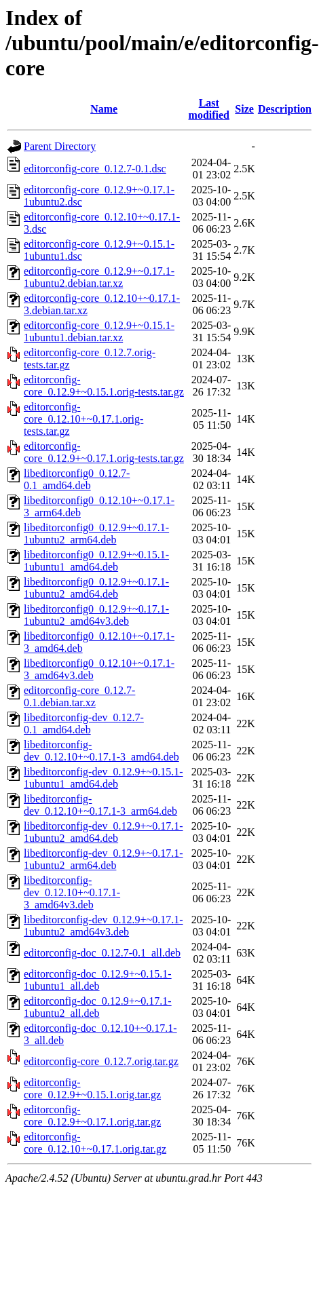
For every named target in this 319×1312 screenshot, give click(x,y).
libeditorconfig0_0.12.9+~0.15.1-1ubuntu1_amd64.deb (96, 561)
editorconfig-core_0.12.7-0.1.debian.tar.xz (79, 696)
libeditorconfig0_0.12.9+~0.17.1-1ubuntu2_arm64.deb (96, 533)
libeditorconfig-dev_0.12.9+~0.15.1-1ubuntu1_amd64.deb (103, 778)
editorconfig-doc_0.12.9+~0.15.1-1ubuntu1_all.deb (98, 980)
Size (244, 109)
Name (103, 109)
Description (285, 109)
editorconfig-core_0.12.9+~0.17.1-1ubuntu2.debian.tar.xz (99, 277)
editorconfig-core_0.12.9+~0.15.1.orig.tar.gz (92, 1088)
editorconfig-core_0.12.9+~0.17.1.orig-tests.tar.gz (104, 452)
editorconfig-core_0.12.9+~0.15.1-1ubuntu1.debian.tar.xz (99, 331)
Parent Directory (60, 146)
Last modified (209, 109)
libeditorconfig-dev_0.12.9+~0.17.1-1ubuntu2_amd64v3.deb (103, 926)
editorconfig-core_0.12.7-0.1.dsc (95, 168)
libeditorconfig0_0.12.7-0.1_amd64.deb (77, 479)
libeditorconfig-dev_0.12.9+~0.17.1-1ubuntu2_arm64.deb (103, 859)
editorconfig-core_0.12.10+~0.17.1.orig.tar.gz (95, 1143)
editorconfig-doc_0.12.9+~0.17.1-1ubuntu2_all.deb (98, 1007)
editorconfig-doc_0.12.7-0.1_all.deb (102, 953)
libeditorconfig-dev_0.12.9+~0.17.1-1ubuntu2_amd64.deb (103, 832)
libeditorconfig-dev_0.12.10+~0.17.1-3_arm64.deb (100, 805)
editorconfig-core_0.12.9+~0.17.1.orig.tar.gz (92, 1115)
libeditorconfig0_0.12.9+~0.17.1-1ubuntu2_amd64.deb (96, 588)
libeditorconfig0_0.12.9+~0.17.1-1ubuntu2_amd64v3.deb (96, 615)
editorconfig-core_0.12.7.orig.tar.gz (101, 1061)
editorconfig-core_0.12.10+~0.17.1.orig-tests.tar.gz (83, 419)
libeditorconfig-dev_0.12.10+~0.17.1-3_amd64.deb (101, 751)
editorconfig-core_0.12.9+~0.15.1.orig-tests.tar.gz (104, 386)
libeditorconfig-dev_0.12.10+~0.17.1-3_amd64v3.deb (72, 892)
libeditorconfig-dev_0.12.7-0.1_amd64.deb (84, 723)
